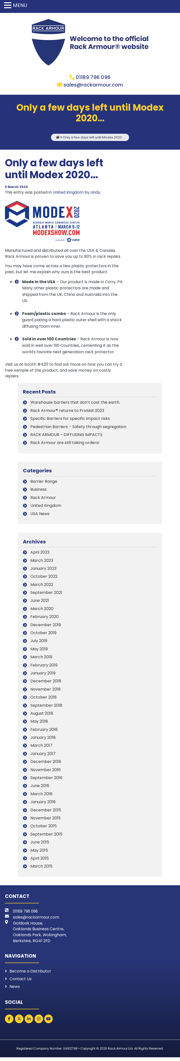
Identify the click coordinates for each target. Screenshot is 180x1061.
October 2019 (43, 635)
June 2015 (39, 844)
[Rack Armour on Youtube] (48, 1022)
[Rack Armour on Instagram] (39, 1022)
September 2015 (46, 836)
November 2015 (45, 820)
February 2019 (43, 667)
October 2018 (43, 699)
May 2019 (39, 651)
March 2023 (41, 562)
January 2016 (43, 804)
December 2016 (45, 764)
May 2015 (39, 852)
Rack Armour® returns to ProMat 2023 (67, 412)
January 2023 (43, 570)
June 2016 (39, 788)
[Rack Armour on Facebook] (9, 1022)
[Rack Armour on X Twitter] (19, 1022)
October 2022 (43, 578)
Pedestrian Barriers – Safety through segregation (78, 428)
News (14, 990)
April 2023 (39, 554)
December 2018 (45, 683)
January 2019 (42, 675)
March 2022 (41, 586)
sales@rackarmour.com (93, 84)
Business (38, 491)
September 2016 (46, 780)
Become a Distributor (30, 974)
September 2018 (46, 707)
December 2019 (45, 627)
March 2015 (41, 868)
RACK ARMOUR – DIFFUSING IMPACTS (66, 436)
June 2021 (39, 603)
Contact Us (20, 982)
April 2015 (39, 860)
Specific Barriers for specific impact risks (70, 420)
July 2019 (38, 643)
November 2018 (45, 691)
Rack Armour (43, 499)
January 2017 (43, 755)
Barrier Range (43, 483)
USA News (39, 515)
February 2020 (44, 619)
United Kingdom (68, 192)
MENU (20, 5)
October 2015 (43, 828)
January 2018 (43, 739)
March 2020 (41, 611)
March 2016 (41, 796)
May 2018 (39, 723)
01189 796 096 (93, 77)
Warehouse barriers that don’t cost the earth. (75, 404)
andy (96, 192)
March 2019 (41, 659)
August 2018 (41, 715)
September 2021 (46, 594)
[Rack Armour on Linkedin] (29, 1022)
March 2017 (41, 748)
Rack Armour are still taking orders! (64, 444)
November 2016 (45, 772)
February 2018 (44, 731)
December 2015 (45, 812)
